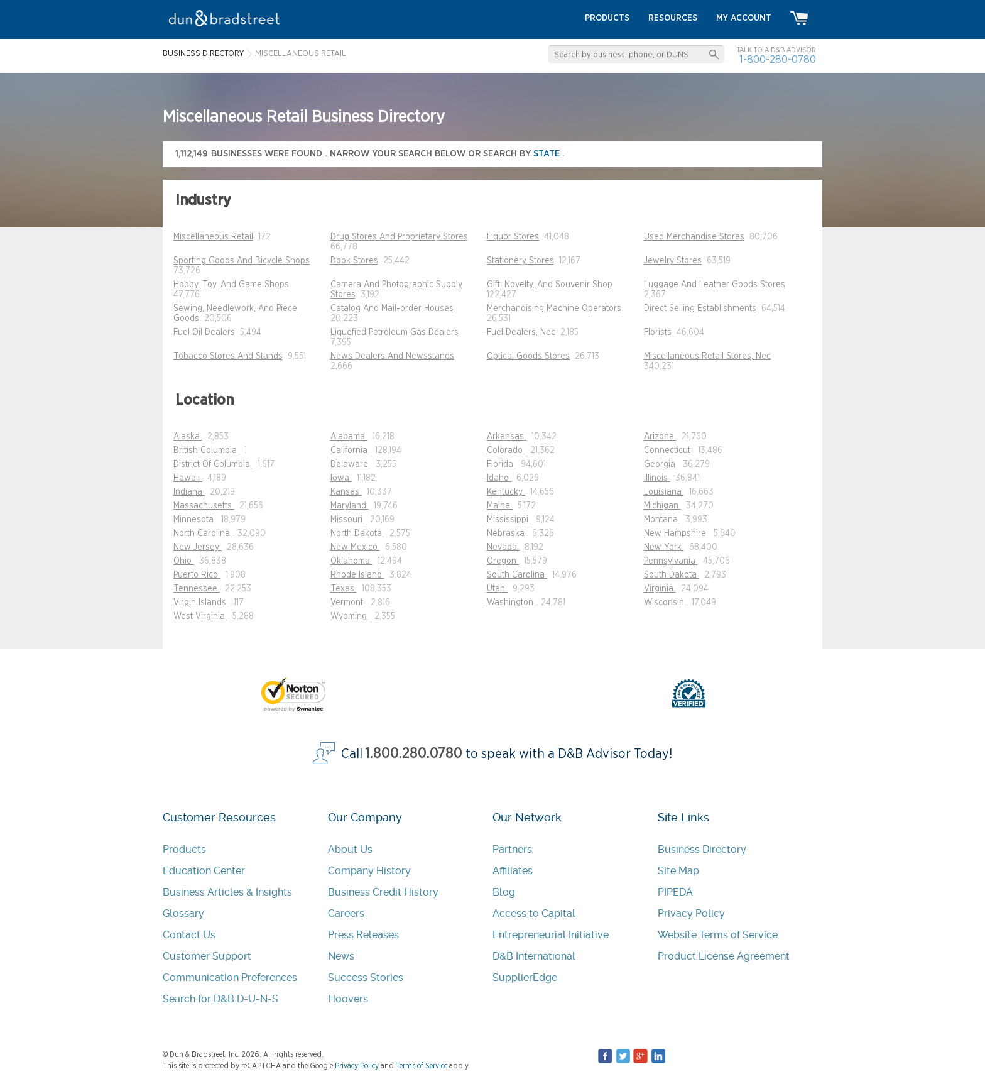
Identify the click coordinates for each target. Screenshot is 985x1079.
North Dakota (357, 533)
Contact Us (189, 935)
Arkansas (506, 436)
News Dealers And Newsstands (392, 356)
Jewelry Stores (673, 260)
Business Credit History (383, 892)
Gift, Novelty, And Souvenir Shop (549, 284)
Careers (346, 913)
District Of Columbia (213, 464)
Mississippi (509, 519)
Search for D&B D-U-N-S (220, 999)
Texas (343, 588)
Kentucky (506, 492)
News (341, 956)
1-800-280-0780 (777, 59)
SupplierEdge (525, 977)
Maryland (349, 505)
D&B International (534, 956)
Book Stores (354, 260)
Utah (497, 588)
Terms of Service (421, 1066)
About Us (350, 849)
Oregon (503, 561)
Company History (369, 871)
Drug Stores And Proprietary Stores (399, 237)
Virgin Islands (201, 602)
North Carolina (202, 533)
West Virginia (200, 616)
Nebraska (507, 533)
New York (664, 547)
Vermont (348, 602)
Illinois (657, 478)
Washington (511, 602)
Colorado (506, 450)
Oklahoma (351, 561)
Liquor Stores (513, 237)
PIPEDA (675, 892)
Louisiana (664, 492)
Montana (662, 519)
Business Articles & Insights (227, 892)
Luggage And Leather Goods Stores (714, 284)
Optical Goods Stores (528, 356)
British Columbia (206, 450)
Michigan (662, 505)
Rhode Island (357, 575)
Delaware (350, 464)
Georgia (661, 464)
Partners (512, 849)
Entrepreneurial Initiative (551, 935)
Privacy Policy (691, 913)
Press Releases (363, 935)
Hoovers (348, 999)
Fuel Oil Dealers (204, 332)
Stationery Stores (520, 260)
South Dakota (671, 575)
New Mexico (355, 547)
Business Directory (702, 849)
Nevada (503, 547)
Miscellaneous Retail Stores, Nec (707, 356)
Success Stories (365, 977)
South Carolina (517, 575)
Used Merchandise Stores (694, 237)
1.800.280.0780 (414, 754)
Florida (501, 464)
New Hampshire (676, 533)
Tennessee (196, 588)
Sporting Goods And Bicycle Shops (241, 260)
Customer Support (207, 956)
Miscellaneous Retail (213, 237)
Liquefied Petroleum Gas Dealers (394, 332)
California (350, 450)
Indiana (189, 492)
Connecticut (668, 450)
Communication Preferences (230, 977)
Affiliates (513, 871)
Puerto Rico (196, 575)
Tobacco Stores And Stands (228, 356)
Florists (658, 332)
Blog (504, 892)
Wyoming (349, 616)
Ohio (183, 561)
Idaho (499, 478)
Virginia (660, 588)
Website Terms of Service (718, 935)
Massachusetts (203, 505)
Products (184, 849)
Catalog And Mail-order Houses (392, 308)
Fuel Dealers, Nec (521, 332)
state (547, 153)
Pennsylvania (671, 561)
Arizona (660, 436)
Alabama (348, 436)
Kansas (346, 492)
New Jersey (197, 547)
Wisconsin (665, 602)
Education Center (204, 871)
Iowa (341, 478)
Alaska (187, 436)
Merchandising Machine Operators (554, 308)
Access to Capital (534, 913)
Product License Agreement (724, 956)
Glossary (183, 913)
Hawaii (187, 478)
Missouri (347, 519)
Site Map (678, 871)
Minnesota (194, 519)
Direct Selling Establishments (700, 308)
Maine (500, 505)
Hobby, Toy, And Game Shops (231, 284)
